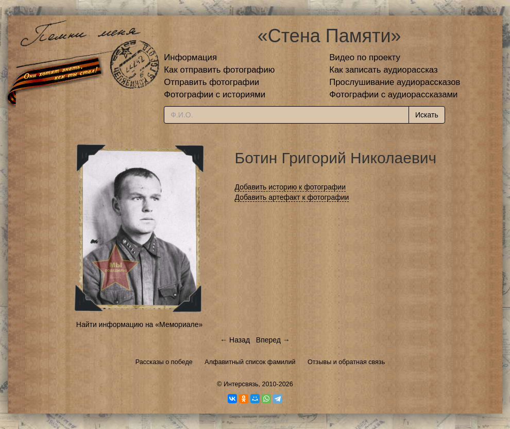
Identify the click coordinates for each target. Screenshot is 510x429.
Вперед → (273, 340)
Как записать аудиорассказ (383, 70)
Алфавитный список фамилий (250, 362)
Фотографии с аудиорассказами (393, 94)
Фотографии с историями (214, 94)
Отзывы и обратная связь (346, 362)
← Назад (235, 340)
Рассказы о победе (164, 362)
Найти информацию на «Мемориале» (139, 324)
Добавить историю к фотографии (290, 187)
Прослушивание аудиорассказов (394, 82)
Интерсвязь (241, 384)
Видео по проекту (364, 57)
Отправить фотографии (211, 82)
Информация (190, 57)
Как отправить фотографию (219, 70)
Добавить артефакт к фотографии (292, 197)
